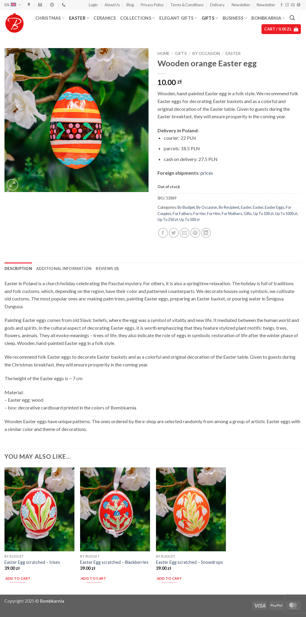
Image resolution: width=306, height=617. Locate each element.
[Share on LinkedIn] (206, 233)
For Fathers (182, 213)
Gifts (210, 18)
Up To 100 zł (263, 213)
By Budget (186, 207)
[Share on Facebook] (163, 233)
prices (207, 173)
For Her (199, 213)
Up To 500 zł (189, 219)
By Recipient (229, 207)
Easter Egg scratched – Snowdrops (189, 562)
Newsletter (241, 4)
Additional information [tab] (64, 268)
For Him (213, 213)
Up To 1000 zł (286, 213)
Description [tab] (18, 268)
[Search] (292, 18)
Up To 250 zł (167, 219)
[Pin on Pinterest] (195, 233)
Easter (79, 18)
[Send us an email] (293, 5)
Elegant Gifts (178, 18)
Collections (137, 18)
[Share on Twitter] (174, 233)
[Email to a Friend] (184, 233)
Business (235, 18)
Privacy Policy (152, 4)
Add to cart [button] (18, 578)
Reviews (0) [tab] (107, 268)
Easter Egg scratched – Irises (32, 562)
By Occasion (206, 53)
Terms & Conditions (187, 4)
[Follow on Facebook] (281, 5)
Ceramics (105, 18)
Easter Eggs (274, 207)
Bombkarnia (268, 18)
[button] (93, 4)
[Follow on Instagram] (287, 5)
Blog (130, 4)
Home (163, 53)
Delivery (217, 4)
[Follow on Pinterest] (298, 5)
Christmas (50, 18)
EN (12, 5)
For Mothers (232, 213)
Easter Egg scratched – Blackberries (114, 562)
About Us (112, 4)
